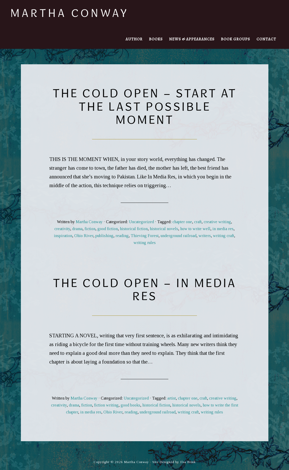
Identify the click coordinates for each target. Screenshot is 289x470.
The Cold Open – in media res (144, 289)
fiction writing (106, 405)
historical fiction (134, 229)
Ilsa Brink (188, 462)
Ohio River (83, 235)
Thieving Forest (145, 235)
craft (198, 222)
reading (122, 235)
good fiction (107, 229)
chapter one (182, 222)
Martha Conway (69, 13)
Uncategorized (141, 222)
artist (171, 398)
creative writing (217, 222)
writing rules (145, 242)
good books (130, 405)
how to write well (195, 229)
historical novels (164, 229)
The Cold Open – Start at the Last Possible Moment (145, 106)
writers (205, 235)
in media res (223, 229)
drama (77, 229)
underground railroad (178, 235)
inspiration (63, 235)
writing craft (223, 235)
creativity (62, 229)
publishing (104, 235)
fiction (90, 229)
